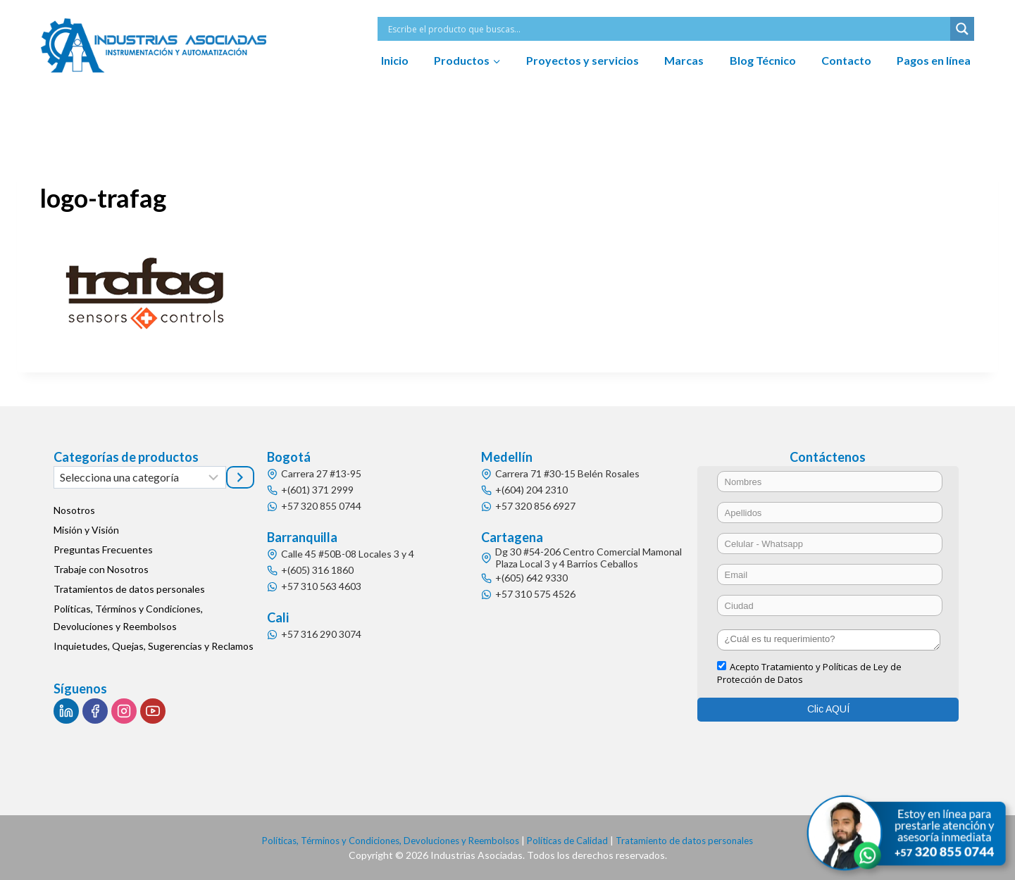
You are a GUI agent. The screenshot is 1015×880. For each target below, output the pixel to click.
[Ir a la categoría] (240, 477)
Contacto (846, 60)
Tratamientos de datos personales (129, 589)
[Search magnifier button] (962, 29)
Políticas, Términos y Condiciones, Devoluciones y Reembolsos (128, 617)
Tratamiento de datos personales (695, 840)
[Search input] (667, 29)
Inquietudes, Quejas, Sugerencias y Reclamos (154, 646)
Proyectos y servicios (582, 60)
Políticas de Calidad (571, 840)
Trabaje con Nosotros (101, 569)
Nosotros (74, 510)
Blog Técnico (763, 60)
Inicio (395, 60)
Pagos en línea (934, 60)
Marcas (684, 60)
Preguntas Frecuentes (103, 549)
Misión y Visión (86, 530)
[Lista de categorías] (140, 477)
